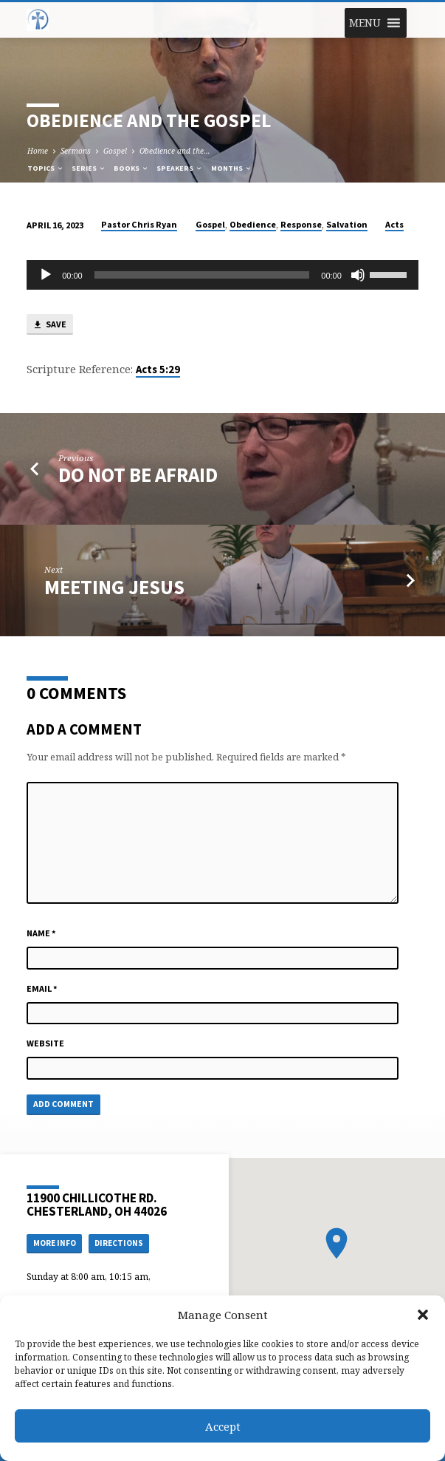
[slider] (202, 275)
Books (131, 168)
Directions (118, 1243)
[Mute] (358, 275)
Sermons (76, 151)
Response (301, 224)
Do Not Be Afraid (138, 475)
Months (231, 168)
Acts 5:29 (158, 369)
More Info (54, 1243)
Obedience (253, 224)
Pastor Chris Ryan (139, 224)
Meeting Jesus (114, 587)
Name (41, 933)
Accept (223, 1426)
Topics (45, 168)
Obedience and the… (174, 151)
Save (49, 325)
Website (45, 1043)
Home (37, 151)
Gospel (115, 151)
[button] (422, 1314)
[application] (222, 275)
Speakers (179, 168)
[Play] (45, 275)
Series (89, 168)
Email (42, 988)
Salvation (347, 224)
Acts (394, 224)
